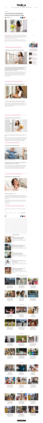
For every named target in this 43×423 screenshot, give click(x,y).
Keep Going (21, 420)
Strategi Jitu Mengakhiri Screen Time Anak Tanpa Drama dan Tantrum (21, 373)
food (20, 7)
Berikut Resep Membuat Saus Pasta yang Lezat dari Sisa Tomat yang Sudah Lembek (33, 328)
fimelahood (27, 7)
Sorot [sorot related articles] (22, 391)
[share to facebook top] (21, 17)
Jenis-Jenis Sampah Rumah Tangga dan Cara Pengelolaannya (33, 357)
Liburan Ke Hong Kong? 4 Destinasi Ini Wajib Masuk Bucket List (10, 286)
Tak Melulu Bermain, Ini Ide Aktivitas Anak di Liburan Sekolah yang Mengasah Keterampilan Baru (33, 299)
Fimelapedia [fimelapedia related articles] (21, 333)
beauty (18, 7)
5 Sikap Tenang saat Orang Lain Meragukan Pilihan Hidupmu (17, 254)
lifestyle (12, 7)
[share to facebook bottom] (21, 216)
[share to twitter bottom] (22, 216)
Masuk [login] (36, 7)
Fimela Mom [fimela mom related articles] (22, 362)
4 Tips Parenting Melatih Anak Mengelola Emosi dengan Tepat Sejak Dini (33, 373)
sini (5, 209)
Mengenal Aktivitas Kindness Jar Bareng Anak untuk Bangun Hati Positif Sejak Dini (10, 386)
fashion (16, 7)
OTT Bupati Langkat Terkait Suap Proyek (33, 415)
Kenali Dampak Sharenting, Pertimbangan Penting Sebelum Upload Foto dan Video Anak (10, 373)
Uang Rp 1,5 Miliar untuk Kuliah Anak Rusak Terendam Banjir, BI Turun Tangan (10, 402)
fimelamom (23, 7)
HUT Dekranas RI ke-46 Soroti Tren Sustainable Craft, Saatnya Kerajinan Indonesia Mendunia (21, 315)
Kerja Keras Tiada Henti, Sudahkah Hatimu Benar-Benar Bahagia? (18, 238)
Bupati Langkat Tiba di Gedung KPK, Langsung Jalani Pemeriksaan (33, 402)
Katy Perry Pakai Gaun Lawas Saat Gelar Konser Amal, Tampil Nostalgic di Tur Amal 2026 (10, 315)
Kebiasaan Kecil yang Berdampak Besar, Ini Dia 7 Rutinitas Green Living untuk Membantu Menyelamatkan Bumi (10, 328)
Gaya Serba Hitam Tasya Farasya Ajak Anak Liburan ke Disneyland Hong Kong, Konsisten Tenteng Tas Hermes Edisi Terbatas (33, 286)
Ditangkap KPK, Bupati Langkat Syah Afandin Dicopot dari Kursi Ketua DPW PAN (10, 415)
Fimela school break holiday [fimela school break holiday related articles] (21, 275)
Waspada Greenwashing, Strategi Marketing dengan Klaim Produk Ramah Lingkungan (33, 315)
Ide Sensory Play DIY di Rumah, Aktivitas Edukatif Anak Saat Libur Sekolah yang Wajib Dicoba (10, 299)
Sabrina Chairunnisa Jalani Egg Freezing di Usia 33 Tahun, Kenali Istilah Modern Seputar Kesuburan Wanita (33, 344)
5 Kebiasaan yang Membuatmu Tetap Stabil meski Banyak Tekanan (18, 269)
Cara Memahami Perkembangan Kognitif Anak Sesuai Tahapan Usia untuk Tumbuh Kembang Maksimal (21, 386)
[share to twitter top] (22, 17)
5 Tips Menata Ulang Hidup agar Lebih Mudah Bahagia (19, 261)
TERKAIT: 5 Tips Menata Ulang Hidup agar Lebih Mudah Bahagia (12, 142)
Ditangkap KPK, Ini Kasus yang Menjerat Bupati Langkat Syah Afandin (21, 415)
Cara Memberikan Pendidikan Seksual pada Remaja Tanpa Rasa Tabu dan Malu (33, 386)
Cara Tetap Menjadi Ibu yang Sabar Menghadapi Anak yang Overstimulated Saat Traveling (21, 299)
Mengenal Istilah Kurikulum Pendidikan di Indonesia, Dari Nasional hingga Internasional (21, 357)
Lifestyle (13, 236)
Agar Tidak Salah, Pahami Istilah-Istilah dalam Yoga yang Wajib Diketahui (21, 344)
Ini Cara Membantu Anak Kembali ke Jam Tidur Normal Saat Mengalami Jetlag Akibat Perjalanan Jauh (21, 286)
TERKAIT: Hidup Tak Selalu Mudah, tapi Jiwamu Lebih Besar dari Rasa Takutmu (13, 81)
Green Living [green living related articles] (21, 304)
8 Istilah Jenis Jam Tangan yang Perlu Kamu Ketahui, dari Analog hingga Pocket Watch (10, 357)
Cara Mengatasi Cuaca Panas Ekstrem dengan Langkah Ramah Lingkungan (21, 328)
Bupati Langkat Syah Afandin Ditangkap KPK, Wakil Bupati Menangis (21, 402)
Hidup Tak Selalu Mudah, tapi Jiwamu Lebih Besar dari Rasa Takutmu (18, 246)
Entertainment (34, 61)
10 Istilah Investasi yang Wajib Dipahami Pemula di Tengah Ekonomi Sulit (10, 344)
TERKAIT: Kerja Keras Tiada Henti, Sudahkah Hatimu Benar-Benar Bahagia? (13, 47)
